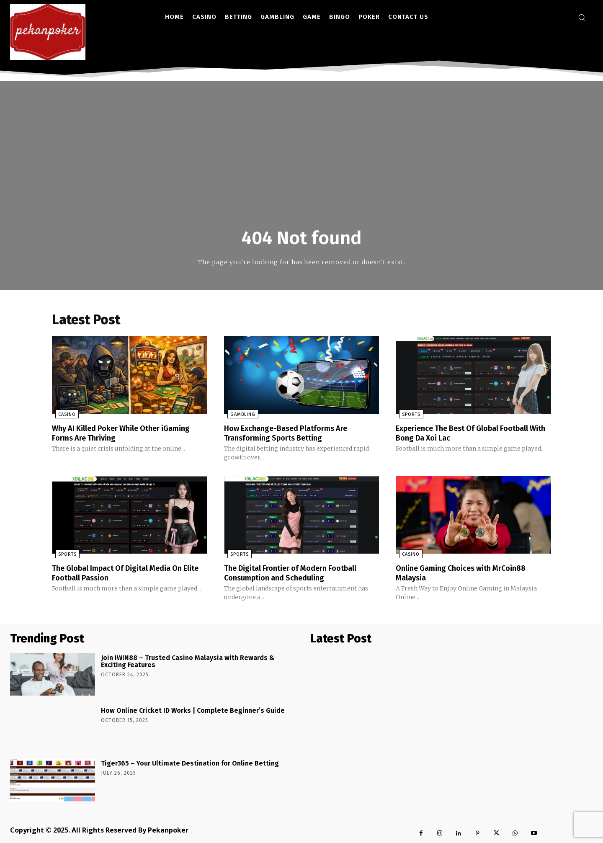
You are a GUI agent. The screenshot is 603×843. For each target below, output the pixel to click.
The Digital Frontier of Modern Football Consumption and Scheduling (298, 573)
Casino (63, 415)
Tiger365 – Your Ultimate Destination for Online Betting (190, 763)
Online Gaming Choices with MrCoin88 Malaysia (468, 573)
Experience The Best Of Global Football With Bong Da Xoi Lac (471, 433)
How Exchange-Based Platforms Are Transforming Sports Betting (292, 433)
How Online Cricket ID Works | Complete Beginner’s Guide (193, 710)
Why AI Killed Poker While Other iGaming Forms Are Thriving (129, 433)
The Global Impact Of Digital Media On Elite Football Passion (125, 573)
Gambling (239, 415)
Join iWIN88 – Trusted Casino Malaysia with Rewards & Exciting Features (187, 661)
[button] (581, 17)
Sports (408, 415)
